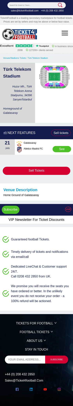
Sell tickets (61, 133)
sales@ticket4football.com (25, 10)
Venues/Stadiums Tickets (14, 58)
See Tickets (62, 149)
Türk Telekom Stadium (38, 58)
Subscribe (11, 209)
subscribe (56, 359)
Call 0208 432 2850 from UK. (31, 276)
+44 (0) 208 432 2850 (52, 10)
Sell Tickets (36, 170)
